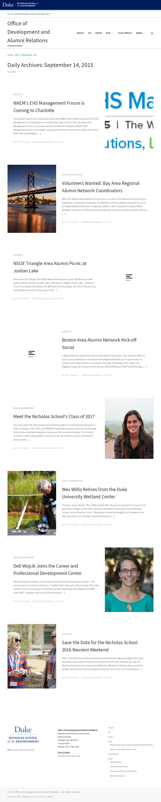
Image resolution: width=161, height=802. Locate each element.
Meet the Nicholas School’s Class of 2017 (54, 416)
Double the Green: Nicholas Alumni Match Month (131, 745)
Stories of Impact (117, 775)
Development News (119, 766)
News (110, 758)
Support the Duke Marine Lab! (123, 749)
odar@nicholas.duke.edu (69, 756)
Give (110, 741)
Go (109, 732)
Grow (110, 737)
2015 (17, 54)
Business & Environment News (123, 771)
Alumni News (115, 762)
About (110, 727)
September (26, 54)
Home (10, 54)
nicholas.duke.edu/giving (22, 750)
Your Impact (113, 754)
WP (19, 797)
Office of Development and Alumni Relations (38, 792)
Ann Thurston (23, 142)
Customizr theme (45, 797)
